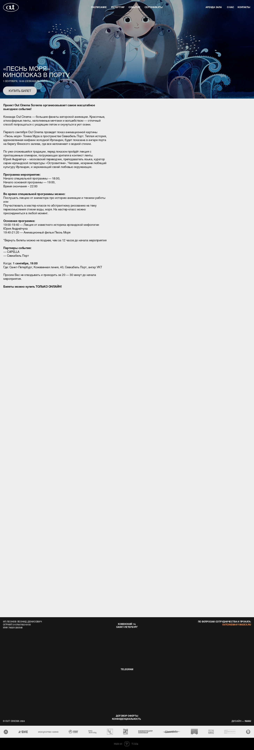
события (134, 7)
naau (241, 720)
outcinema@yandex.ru (236, 624)
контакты (244, 7)
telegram (127, 669)
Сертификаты (153, 7)
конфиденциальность (126, 718)
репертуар (118, 7)
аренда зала (214, 7)
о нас (230, 7)
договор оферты (127, 715)
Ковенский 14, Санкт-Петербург (127, 625)
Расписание (99, 7)
